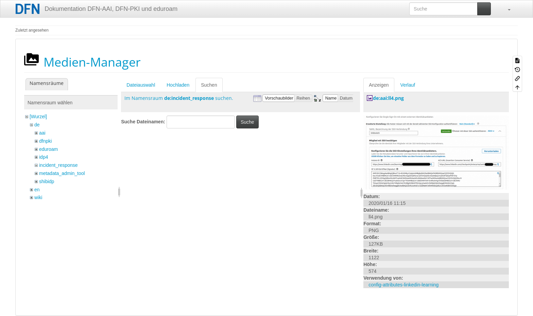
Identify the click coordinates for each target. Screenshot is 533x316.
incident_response (58, 165)
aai (42, 133)
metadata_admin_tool (62, 173)
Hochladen (178, 85)
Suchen (209, 85)
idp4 (43, 157)
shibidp (46, 181)
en (37, 189)
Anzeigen (379, 85)
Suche (247, 122)
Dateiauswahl (140, 85)
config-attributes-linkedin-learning (403, 284)
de (37, 124)
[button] (506, 8)
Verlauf (407, 85)
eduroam (48, 149)
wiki (38, 197)
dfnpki (45, 141)
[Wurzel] (38, 116)
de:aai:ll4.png (388, 98)
